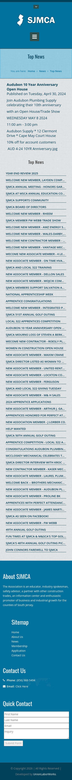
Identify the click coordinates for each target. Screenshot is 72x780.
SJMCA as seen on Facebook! (27, 516)
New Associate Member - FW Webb (31, 523)
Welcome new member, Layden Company (37, 180)
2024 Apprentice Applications (28, 402)
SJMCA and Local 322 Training (29, 267)
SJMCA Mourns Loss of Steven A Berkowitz (38, 335)
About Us (17, 637)
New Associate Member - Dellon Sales (35, 274)
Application (19, 650)
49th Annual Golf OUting (26, 529)
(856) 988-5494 (26, 680)
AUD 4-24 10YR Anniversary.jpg (33, 148)
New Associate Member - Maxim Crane (35, 355)
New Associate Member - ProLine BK (33, 496)
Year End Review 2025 (22, 173)
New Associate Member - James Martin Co (37, 509)
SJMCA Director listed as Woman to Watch (39, 361)
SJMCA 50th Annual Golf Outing (30, 435)
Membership (19, 646)
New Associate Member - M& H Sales (33, 395)
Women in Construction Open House (34, 348)
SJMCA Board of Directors (26, 207)
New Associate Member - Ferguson (32, 382)
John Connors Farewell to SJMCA (32, 550)
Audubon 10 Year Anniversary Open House (39, 328)
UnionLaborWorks (44, 774)
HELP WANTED (16, 429)
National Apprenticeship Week (29, 294)
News (42, 71)
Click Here (22, 686)
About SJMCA (16, 576)
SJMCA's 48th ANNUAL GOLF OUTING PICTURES (39, 543)
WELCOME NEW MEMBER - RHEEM (29, 214)
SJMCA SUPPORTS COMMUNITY (27, 200)
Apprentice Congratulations (29, 301)
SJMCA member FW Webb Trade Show (33, 220)
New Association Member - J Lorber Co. (36, 422)
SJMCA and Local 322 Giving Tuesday (33, 388)
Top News (56, 71)
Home (31, 71)
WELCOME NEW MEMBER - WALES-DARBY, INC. (38, 234)
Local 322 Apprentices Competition (33, 321)
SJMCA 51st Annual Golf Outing (30, 314)
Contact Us (18, 655)
